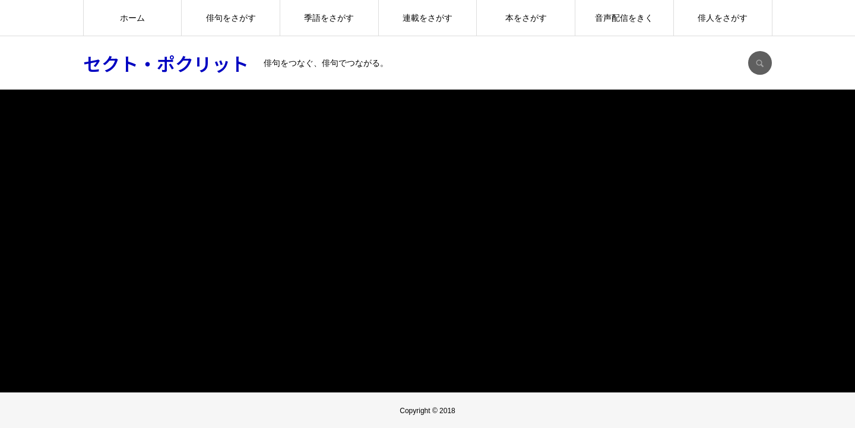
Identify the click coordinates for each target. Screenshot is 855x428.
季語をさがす (329, 18)
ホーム (132, 18)
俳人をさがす (723, 18)
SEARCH (760, 63)
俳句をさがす (231, 18)
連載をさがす (427, 18)
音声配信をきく (624, 18)
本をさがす (526, 18)
